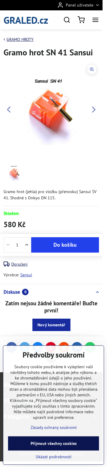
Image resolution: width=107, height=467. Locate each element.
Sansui (26, 274)
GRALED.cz (26, 20)
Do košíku (65, 244)
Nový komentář (51, 325)
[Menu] (95, 20)
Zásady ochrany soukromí (54, 447)
